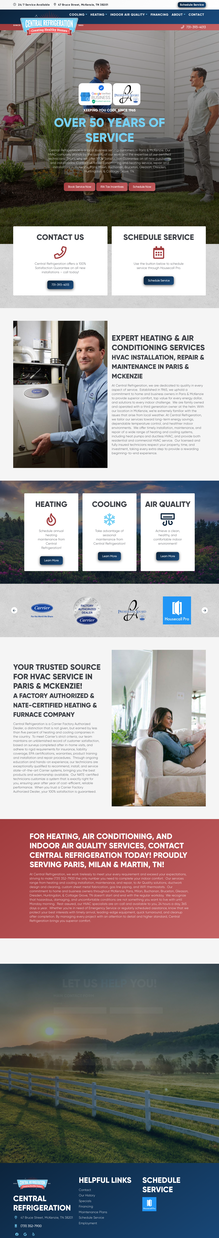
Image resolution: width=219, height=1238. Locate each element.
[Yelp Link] (33, 1234)
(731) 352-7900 (31, 1226)
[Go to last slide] (14, 610)
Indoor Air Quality (127, 15)
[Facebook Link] (17, 1234)
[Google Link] (25, 1234)
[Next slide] (205, 610)
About (177, 15)
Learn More (51, 560)
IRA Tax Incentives (111, 186)
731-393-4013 (196, 27)
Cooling (77, 15)
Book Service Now (79, 186)
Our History (87, 1195)
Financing (160, 15)
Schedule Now (142, 186)
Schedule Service (192, 4)
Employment (88, 1223)
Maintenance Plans (93, 1212)
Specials (85, 1201)
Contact (196, 15)
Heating (97, 15)
